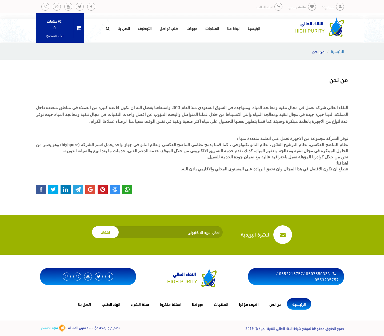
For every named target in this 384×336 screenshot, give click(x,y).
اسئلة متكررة (170, 304)
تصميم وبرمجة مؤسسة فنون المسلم (80, 328)
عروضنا (191, 28)
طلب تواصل (169, 28)
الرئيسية (253, 28)
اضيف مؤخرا (249, 304)
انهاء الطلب (111, 304)
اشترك (105, 232)
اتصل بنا (124, 28)
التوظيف (145, 28)
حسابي (333, 7)
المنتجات (212, 28)
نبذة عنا (233, 28)
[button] (108, 28)
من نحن (275, 304)
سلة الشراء (140, 304)
